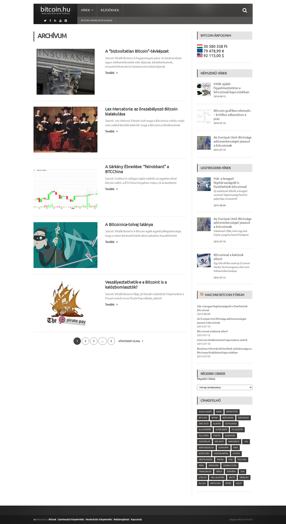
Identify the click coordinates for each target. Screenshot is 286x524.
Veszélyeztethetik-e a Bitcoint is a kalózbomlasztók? (135, 284)
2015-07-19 (219, 149)
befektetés (232, 412)
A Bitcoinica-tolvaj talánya (129, 224)
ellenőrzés (205, 429)
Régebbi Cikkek (206, 379)
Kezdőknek (110, 10)
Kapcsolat (136, 519)
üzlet (239, 483)
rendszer (213, 465)
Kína (235, 447)
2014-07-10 (219, 123)
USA (242, 471)
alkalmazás (205, 412)
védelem (243, 477)
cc (35, 519)
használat (204, 441)
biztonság (227, 418)
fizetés (216, 435)
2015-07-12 (219, 277)
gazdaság (230, 435)
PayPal (220, 459)
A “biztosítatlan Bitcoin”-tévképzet (137, 51)
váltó (232, 477)
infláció (219, 441)
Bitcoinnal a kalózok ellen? (212, 331)
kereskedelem (206, 447)
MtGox (236, 453)
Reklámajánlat (121, 519)
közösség (204, 453)
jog (246, 441)
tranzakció (205, 471)
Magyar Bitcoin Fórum (224, 295)
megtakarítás (221, 453)
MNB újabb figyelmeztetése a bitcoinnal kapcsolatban (231, 88)
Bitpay (214, 418)
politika (241, 459)
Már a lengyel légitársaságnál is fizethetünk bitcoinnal (230, 182)
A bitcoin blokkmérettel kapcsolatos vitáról (222, 340)
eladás (216, 424)
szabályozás (229, 465)
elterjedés (221, 429)
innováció (233, 441)
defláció (203, 424)
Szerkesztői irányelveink (71, 519)
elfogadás (230, 424)
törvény (231, 471)
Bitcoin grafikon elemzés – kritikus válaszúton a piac (232, 114)
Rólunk (52, 519)
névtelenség (205, 459)
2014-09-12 (219, 96)
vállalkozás (217, 477)
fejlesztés (237, 429)
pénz (201, 465)
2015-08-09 (219, 205)
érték (228, 483)
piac (230, 459)
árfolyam (215, 483)
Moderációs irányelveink (98, 519)
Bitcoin (203, 418)
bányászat (243, 418)
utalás (202, 477)
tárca (219, 471)
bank (219, 412)
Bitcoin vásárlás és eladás (96, 20)
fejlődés (204, 435)
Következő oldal (131, 341)
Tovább (111, 72)
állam (202, 483)
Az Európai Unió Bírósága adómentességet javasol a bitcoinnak (232, 141)
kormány (223, 447)
